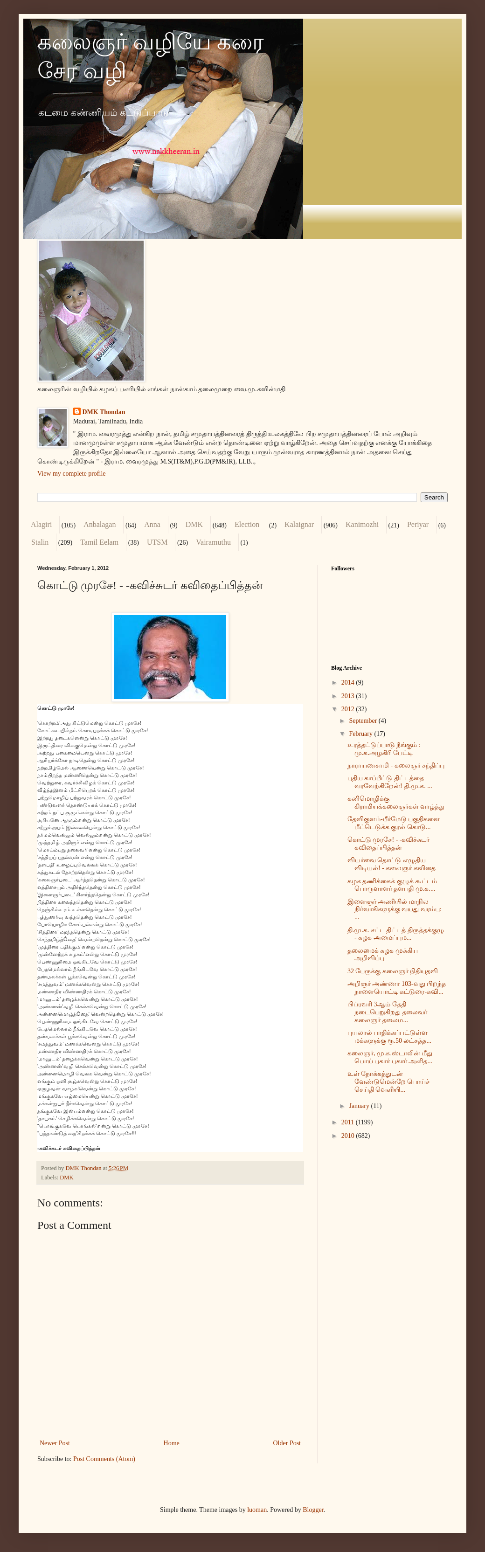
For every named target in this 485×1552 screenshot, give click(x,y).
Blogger (313, 1509)
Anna (152, 524)
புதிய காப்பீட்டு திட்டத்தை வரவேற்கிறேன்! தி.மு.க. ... (389, 782)
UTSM (157, 542)
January (360, 1105)
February (361, 733)
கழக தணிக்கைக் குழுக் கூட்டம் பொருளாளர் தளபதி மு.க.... (392, 885)
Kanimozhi (362, 524)
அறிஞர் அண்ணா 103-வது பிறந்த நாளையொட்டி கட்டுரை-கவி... (396, 987)
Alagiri (41, 524)
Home (172, 1443)
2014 (348, 682)
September (363, 720)
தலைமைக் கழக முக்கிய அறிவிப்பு (382, 954)
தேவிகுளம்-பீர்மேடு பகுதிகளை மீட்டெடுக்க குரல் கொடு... (393, 823)
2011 (348, 1122)
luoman (257, 1509)
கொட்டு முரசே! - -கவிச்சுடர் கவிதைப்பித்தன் (388, 843)
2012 (348, 709)
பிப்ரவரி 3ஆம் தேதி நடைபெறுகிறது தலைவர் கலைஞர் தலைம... (387, 1012)
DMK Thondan (104, 412)
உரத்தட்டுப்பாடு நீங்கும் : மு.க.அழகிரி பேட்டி (384, 748)
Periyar (418, 524)
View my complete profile (71, 473)
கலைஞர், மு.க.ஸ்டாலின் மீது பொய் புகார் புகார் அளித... (390, 1057)
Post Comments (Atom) (104, 1458)
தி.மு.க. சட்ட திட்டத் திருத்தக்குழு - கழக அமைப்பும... (395, 934)
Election (247, 524)
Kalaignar (299, 524)
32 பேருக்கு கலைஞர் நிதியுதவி (392, 971)
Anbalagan (99, 524)
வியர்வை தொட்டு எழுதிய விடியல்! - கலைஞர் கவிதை (391, 864)
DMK (194, 524)
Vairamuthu (213, 542)
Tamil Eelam (99, 542)
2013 (348, 696)
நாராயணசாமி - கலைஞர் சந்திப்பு (395, 765)
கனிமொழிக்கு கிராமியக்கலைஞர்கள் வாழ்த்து (396, 802)
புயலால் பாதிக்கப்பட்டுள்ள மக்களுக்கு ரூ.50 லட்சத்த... (389, 1036)
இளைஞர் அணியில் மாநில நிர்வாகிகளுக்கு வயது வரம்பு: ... (394, 909)
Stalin (39, 542)
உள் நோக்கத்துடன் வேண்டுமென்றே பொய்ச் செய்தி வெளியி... (388, 1081)
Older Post (287, 1443)
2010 (348, 1135)
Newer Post (55, 1443)
